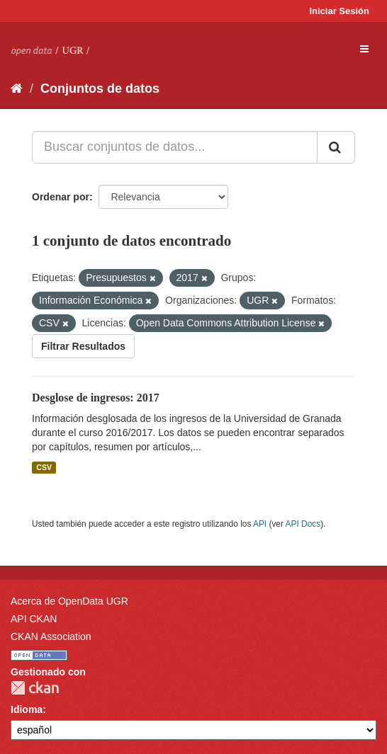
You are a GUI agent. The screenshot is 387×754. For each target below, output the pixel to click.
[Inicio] (17, 88)
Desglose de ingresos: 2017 (95, 398)
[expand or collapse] (364, 49)
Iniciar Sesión (339, 11)
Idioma (27, 709)
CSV (44, 467)
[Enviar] (336, 147)
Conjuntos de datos (99, 88)
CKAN (35, 687)
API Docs (303, 524)
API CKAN (34, 618)
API (260, 524)
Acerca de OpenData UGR (69, 601)
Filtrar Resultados (83, 346)
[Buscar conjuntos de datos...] (175, 147)
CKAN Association (51, 636)
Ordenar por (60, 196)
